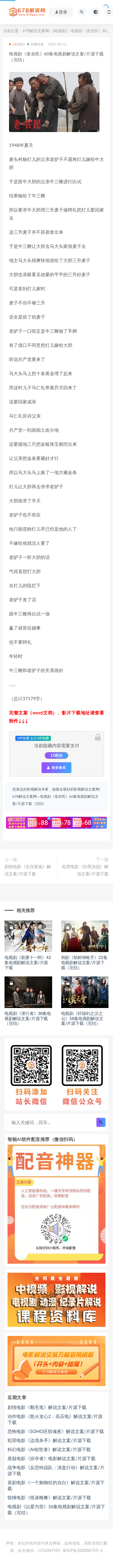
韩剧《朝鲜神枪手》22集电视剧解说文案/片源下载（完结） (84, 962)
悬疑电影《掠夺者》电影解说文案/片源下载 (52, 1458)
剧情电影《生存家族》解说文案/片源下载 (28, 870)
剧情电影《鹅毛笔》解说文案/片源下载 (47, 1407)
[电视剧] (60, 30)
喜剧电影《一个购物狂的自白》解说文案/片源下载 (56, 1485)
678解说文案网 (36, 30)
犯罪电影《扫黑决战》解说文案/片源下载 (85, 870)
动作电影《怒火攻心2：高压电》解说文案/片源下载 (55, 1419)
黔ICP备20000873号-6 (83, 1550)
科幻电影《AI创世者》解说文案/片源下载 (49, 1449)
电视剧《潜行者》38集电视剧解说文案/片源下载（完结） (28, 1018)
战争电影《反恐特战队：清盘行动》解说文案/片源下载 (56, 1470)
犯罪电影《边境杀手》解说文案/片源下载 (49, 1440)
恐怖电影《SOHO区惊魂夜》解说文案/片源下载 (56, 1431)
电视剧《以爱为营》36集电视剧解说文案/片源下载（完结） (56, 1509)
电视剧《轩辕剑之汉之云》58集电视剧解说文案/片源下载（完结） (82, 1018)
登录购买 (56, 767)
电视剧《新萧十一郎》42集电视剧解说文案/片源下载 (28, 962)
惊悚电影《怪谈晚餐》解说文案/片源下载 (49, 1497)
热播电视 (35, 44)
